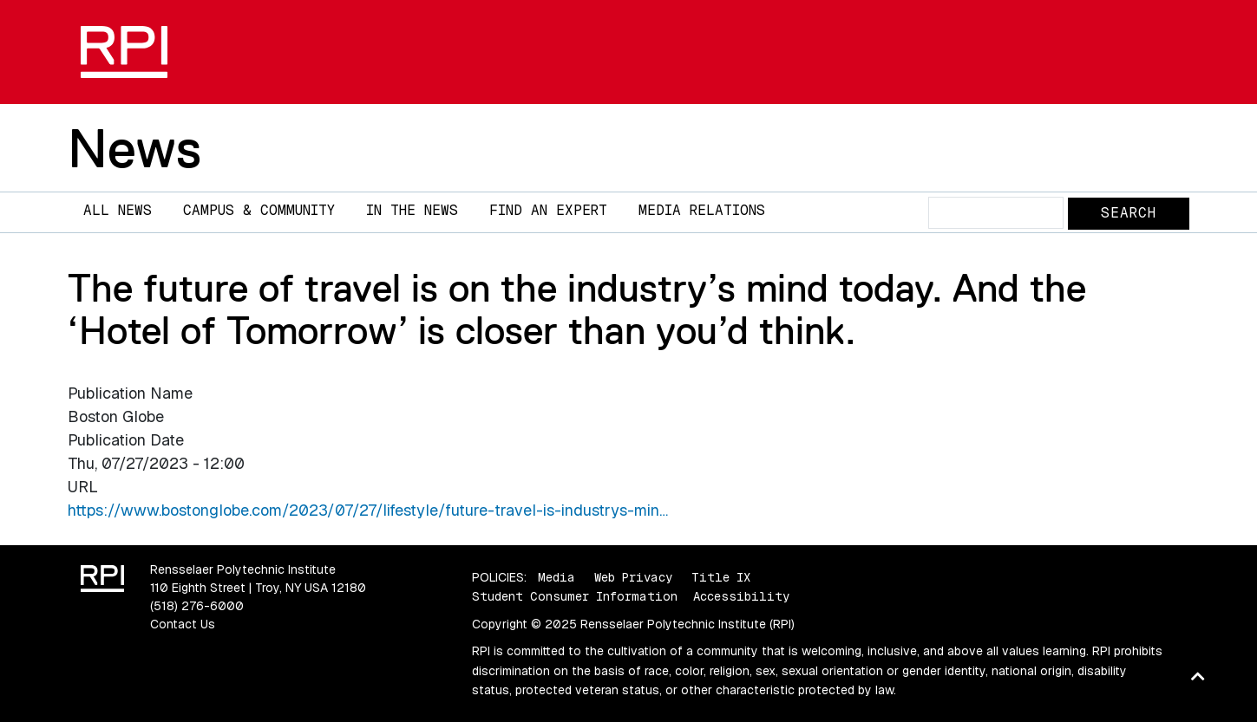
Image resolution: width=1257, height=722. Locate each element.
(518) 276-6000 (197, 606)
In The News (412, 210)
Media (556, 577)
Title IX (720, 577)
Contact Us (182, 624)
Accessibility (741, 596)
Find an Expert (548, 210)
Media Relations (701, 210)
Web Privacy (633, 577)
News (134, 148)
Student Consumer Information (575, 596)
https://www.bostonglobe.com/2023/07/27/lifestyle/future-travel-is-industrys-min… (368, 510)
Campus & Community (259, 210)
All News (117, 210)
